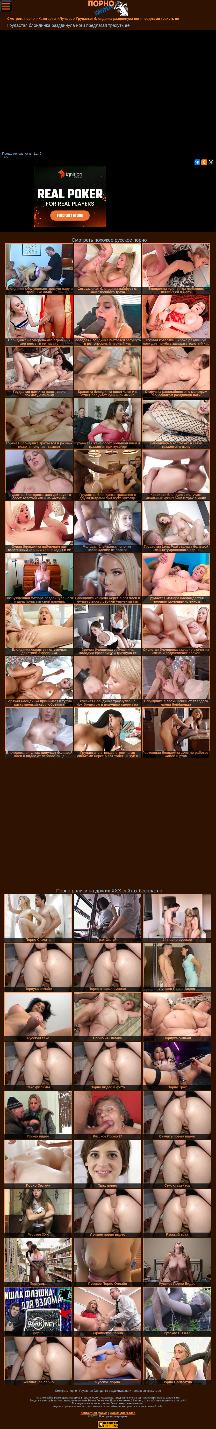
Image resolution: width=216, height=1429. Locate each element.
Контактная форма (93, 1413)
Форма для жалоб (123, 1413)
